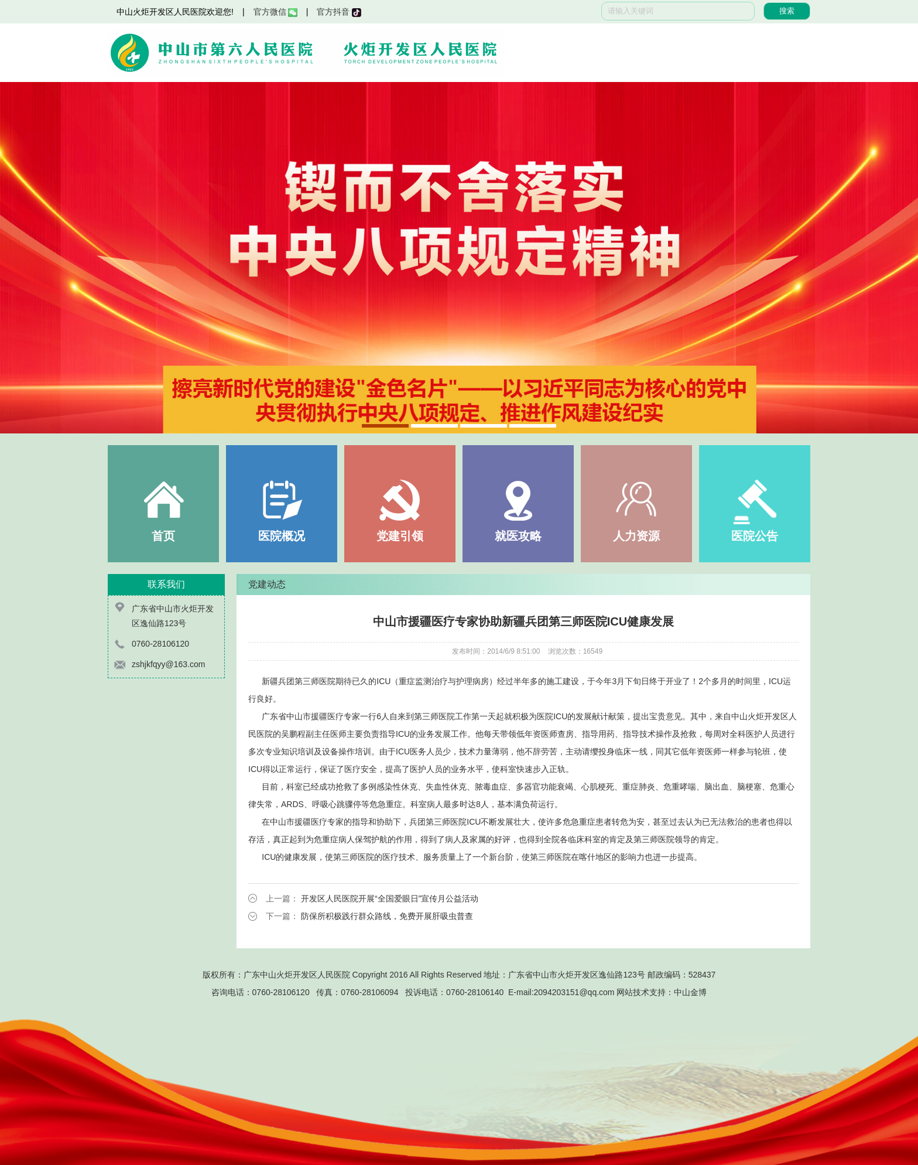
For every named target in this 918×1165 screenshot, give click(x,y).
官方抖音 (339, 11)
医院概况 (281, 535)
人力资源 (636, 535)
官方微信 (275, 11)
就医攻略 (518, 535)
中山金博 (690, 992)
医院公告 (754, 535)
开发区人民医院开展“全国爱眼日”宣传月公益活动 (389, 898)
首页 (163, 535)
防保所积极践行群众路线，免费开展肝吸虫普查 (387, 916)
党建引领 (399, 535)
